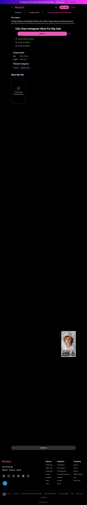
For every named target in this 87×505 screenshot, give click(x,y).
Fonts (47, 483)
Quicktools (60, 477)
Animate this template (24, 42)
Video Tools (49, 468)
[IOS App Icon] (5, 470)
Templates (48, 477)
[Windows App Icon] (19, 470)
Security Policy (79, 493)
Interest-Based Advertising (50, 493)
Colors (47, 480)
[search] (56, 7)
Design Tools (49, 471)
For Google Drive (61, 471)
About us (76, 471)
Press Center (77, 480)
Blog (75, 477)
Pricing (59, 483)
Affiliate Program (78, 474)
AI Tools (48, 474)
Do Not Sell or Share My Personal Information (31, 493)
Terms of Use (7, 493)
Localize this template (24, 46)
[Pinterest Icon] (28, 476)
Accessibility (43, 497)
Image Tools (49, 465)
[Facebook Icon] (4, 476)
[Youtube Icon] (23, 476)
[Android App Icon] (12, 470)
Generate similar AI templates (26, 39)
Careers (76, 468)
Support (76, 465)
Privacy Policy (16, 493)
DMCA (72, 493)
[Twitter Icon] (8, 476)
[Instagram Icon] (13, 476)
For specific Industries (63, 474)
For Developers (61, 468)
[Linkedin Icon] (18, 476)
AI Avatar (59, 480)
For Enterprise (61, 465)
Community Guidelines (63, 493)
